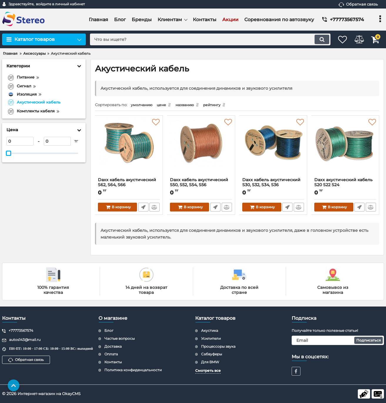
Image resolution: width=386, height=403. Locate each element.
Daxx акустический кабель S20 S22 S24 (344, 184)
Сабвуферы (211, 354)
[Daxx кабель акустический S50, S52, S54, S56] (201, 149)
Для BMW (210, 362)
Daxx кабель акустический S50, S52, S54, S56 (199, 184)
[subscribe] (338, 340)
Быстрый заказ (143, 208)
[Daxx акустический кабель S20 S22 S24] (345, 149)
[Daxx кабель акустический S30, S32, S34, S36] (273, 149)
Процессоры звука (218, 346)
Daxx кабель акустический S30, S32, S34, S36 (272, 184)
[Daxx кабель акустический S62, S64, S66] (129, 149)
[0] (20, 141)
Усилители (211, 338)
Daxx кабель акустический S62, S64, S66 (127, 184)
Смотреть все (208, 370)
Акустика (209, 330)
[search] (204, 39)
